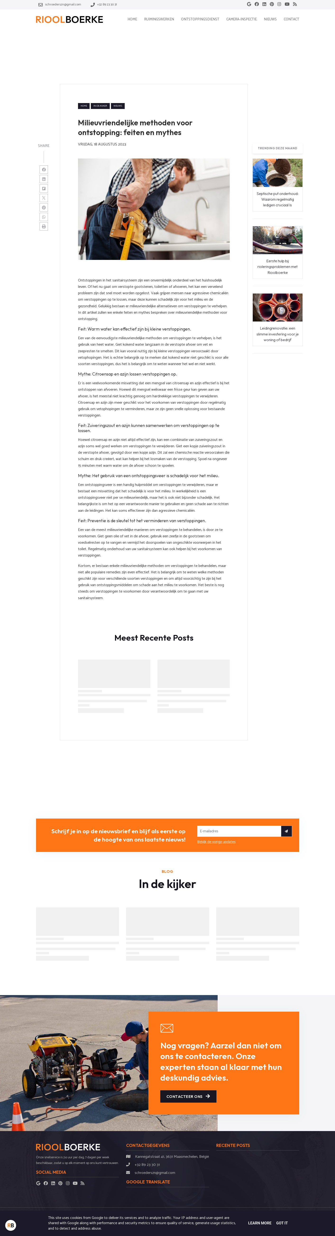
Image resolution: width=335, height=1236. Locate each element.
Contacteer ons (188, 1096)
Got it (282, 1223)
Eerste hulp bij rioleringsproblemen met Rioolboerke (277, 266)
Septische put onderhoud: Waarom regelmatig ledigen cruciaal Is (277, 199)
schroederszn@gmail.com (155, 1173)
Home (84, 106)
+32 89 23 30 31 (147, 1165)
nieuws (118, 106)
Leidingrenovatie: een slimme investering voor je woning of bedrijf (278, 334)
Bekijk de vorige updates (216, 842)
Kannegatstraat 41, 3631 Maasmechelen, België (172, 1157)
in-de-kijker (100, 106)
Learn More (259, 1223)
